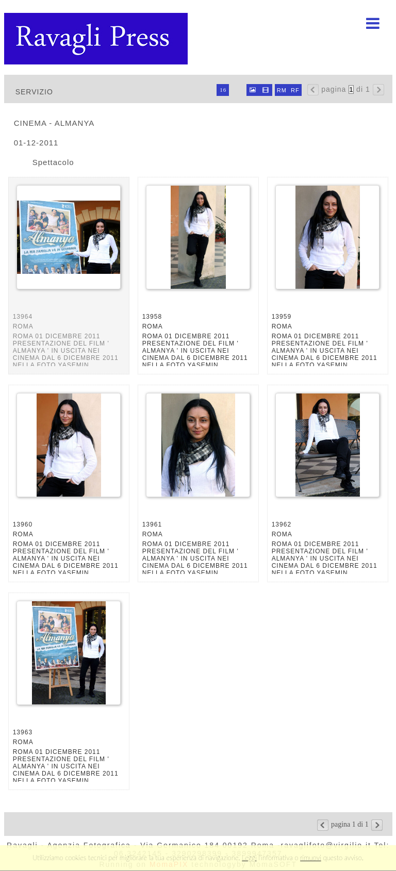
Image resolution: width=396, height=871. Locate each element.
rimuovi (310, 857)
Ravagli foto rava (97, 38)
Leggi (249, 857)
